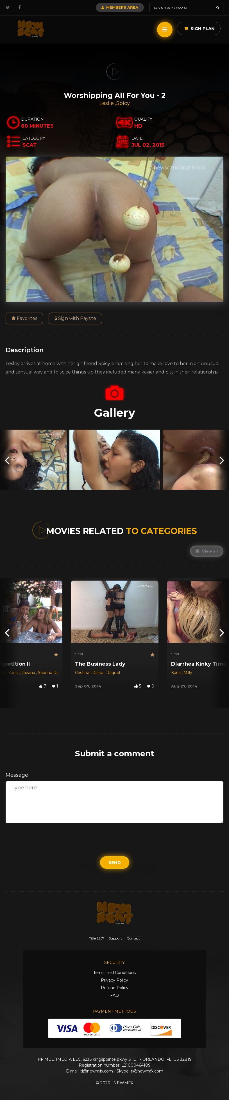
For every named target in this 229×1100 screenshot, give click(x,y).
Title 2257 (96, 938)
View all (207, 551)
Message (17, 775)
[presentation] (7, 459)
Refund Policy (114, 987)
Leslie (107, 103)
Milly (187, 672)
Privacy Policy (114, 980)
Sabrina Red (50, 672)
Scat (79, 654)
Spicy (123, 103)
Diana (98, 672)
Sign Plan (199, 28)
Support (115, 938)
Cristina (82, 672)
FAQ (114, 995)
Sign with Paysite (75, 318)
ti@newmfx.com (96, 1071)
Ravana (28, 672)
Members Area (119, 7)
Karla (13, 672)
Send (114, 862)
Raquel (113, 672)
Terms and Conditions (114, 972)
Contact (133, 938)
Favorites (24, 318)
